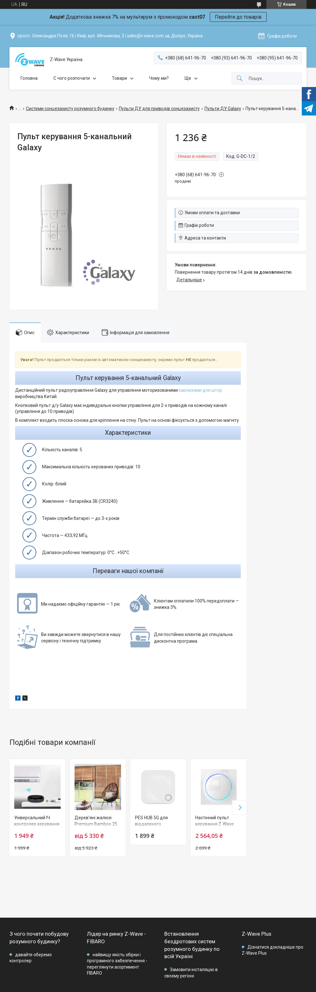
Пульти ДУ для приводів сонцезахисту (159, 108)
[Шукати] (239, 79)
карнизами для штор (200, 390)
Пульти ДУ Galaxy (222, 108)
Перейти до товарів (238, 17)
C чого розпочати (71, 78)
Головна (29, 78)
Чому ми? (159, 78)
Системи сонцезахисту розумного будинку (70, 108)
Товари (119, 78)
